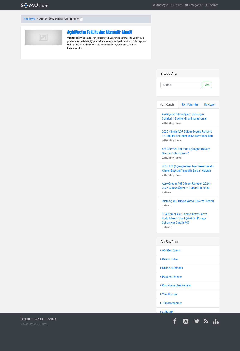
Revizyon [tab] (209, 104)
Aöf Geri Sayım (170, 250)
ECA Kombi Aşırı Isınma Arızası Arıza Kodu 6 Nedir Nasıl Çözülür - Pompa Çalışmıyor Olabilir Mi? (184, 218)
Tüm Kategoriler (171, 303)
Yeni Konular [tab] (167, 104)
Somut (52, 319)
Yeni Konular (169, 294)
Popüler (211, 5)
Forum (176, 5)
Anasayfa (160, 5)
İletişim (25, 319)
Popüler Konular (171, 276)
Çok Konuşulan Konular (175, 285)
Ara (207, 85)
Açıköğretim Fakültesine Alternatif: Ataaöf (99, 32)
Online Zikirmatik (171, 268)
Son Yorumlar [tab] (190, 104)
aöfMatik (166, 311)
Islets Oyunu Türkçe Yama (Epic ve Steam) (188, 201)
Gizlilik (39, 319)
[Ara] (180, 85)
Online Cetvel (169, 259)
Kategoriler (193, 5)
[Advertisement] (188, 40)
